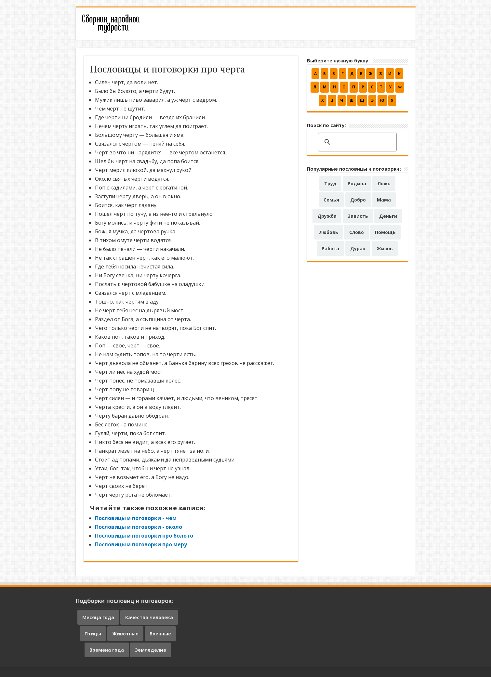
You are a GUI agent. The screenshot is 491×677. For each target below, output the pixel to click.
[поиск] (356, 142)
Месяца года (98, 617)
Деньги (388, 216)
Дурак (357, 248)
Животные (125, 634)
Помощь (385, 232)
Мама (384, 200)
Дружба (327, 216)
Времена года (106, 650)
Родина (357, 183)
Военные (160, 634)
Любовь (328, 232)
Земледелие (150, 650)
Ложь (384, 183)
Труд (330, 183)
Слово (356, 232)
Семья (331, 200)
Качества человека (149, 617)
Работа (330, 248)
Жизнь (385, 248)
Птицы (93, 634)
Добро (358, 200)
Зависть (358, 216)
